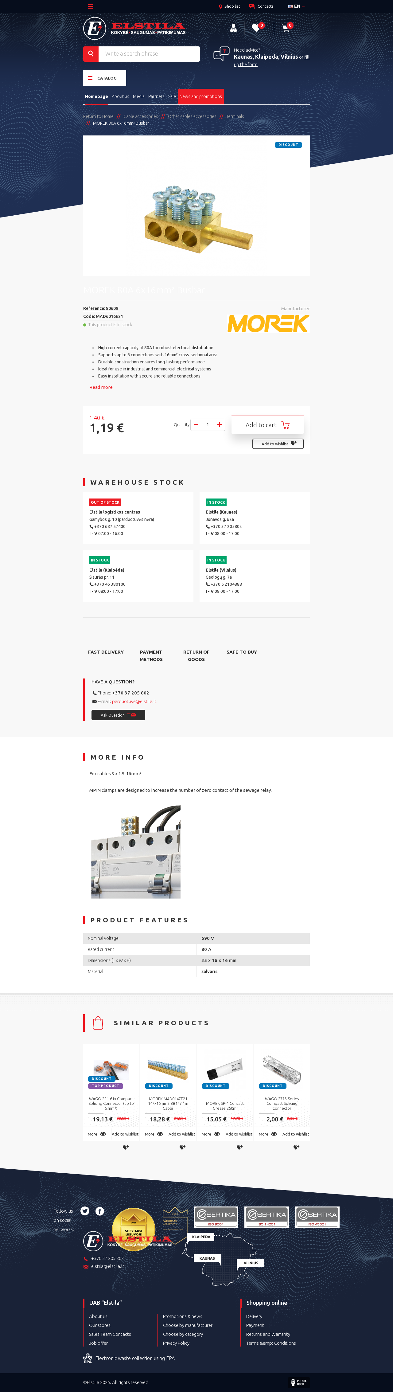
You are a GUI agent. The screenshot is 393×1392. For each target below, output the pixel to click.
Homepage (96, 96)
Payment (255, 1325)
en (294, 6)
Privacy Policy (176, 1343)
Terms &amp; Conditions (271, 1343)
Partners (156, 96)
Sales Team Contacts (110, 1334)
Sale (172, 96)
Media (139, 96)
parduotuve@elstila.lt (134, 701)
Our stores (100, 1325)
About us (120, 96)
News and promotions (201, 96)
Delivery (254, 1316)
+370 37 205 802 (130, 692)
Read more (101, 387)
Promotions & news (182, 1316)
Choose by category (183, 1334)
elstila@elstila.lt (103, 1267)
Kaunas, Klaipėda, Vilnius (266, 56)
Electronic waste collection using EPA (129, 1358)
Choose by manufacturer (187, 1325)
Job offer (98, 1343)
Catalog (102, 78)
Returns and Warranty (268, 1334)
